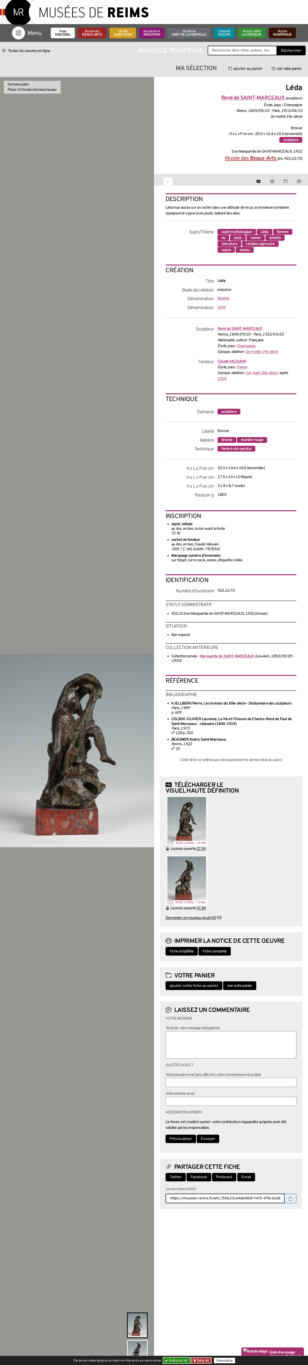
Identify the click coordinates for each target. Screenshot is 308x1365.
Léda (265, 232)
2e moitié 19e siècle (262, 351)
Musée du (189, 33)
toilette (275, 238)
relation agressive (260, 244)
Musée (123, 33)
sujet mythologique (236, 232)
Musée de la (151, 33)
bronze (226, 440)
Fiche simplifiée (182, 951)
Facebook (199, 1177)
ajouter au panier (245, 68)
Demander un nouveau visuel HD (191, 918)
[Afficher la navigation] (18, 32)
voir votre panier (287, 68)
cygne (226, 250)
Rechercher (291, 50)
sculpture (290, 140)
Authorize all (176, 1360)
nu (223, 238)
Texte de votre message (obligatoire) (192, 1028)
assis (238, 238)
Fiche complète (215, 951)
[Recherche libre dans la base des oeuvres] (242, 50)
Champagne (246, 346)
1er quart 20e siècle (261, 373)
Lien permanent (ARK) (181, 1189)
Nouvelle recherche (170, 51)
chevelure (229, 244)
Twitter (176, 1177)
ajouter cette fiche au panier (194, 985)
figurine (223, 298)
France (242, 367)
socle (222, 307)
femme (283, 232)
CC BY (201, 849)
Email (246, 1177)
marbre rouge (252, 440)
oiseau (244, 250)
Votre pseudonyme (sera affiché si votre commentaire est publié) (213, 1075)
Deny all (202, 1360)
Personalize (224, 1360)
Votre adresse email (180, 1093)
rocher (255, 238)
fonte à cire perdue (236, 448)
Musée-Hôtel (251, 33)
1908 (222, 378)
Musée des (92, 33)
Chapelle (224, 33)
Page (63, 33)
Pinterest (224, 1177)
